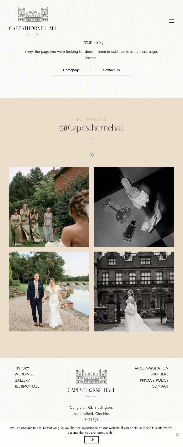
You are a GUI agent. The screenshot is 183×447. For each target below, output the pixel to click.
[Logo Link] (33, 20)
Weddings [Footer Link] (25, 374)
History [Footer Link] (22, 368)
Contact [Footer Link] (160, 386)
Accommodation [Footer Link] (151, 368)
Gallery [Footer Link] (22, 380)
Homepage (71, 70)
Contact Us (111, 70)
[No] (177, 434)
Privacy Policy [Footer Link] (154, 380)
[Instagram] (91, 128)
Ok (92, 439)
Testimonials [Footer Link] (27, 386)
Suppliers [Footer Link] (159, 374)
